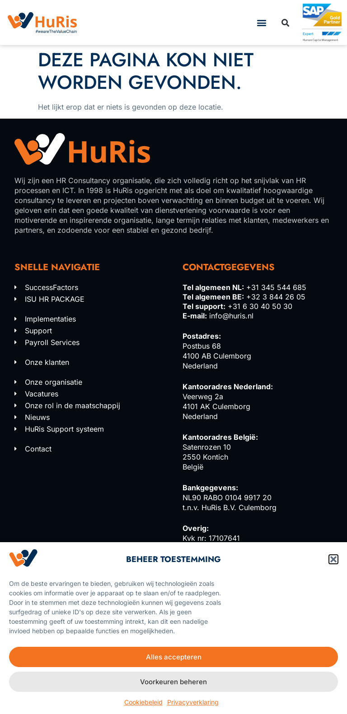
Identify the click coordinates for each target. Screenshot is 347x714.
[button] (333, 559)
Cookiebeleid (143, 702)
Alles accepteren (174, 657)
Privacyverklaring (193, 702)
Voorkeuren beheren (173, 681)
